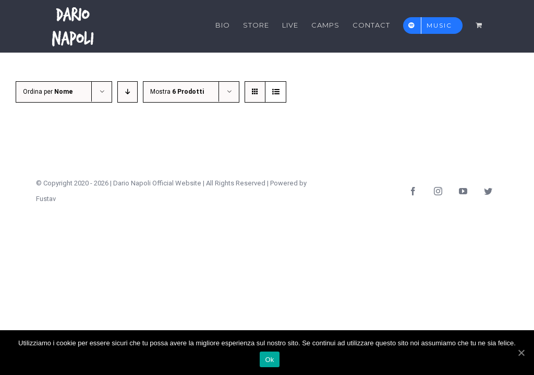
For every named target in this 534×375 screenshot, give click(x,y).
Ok (269, 360)
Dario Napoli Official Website (157, 183)
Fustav (46, 199)
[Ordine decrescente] (127, 92)
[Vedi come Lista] (275, 92)
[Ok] (521, 352)
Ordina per (48, 91)
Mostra (177, 91)
